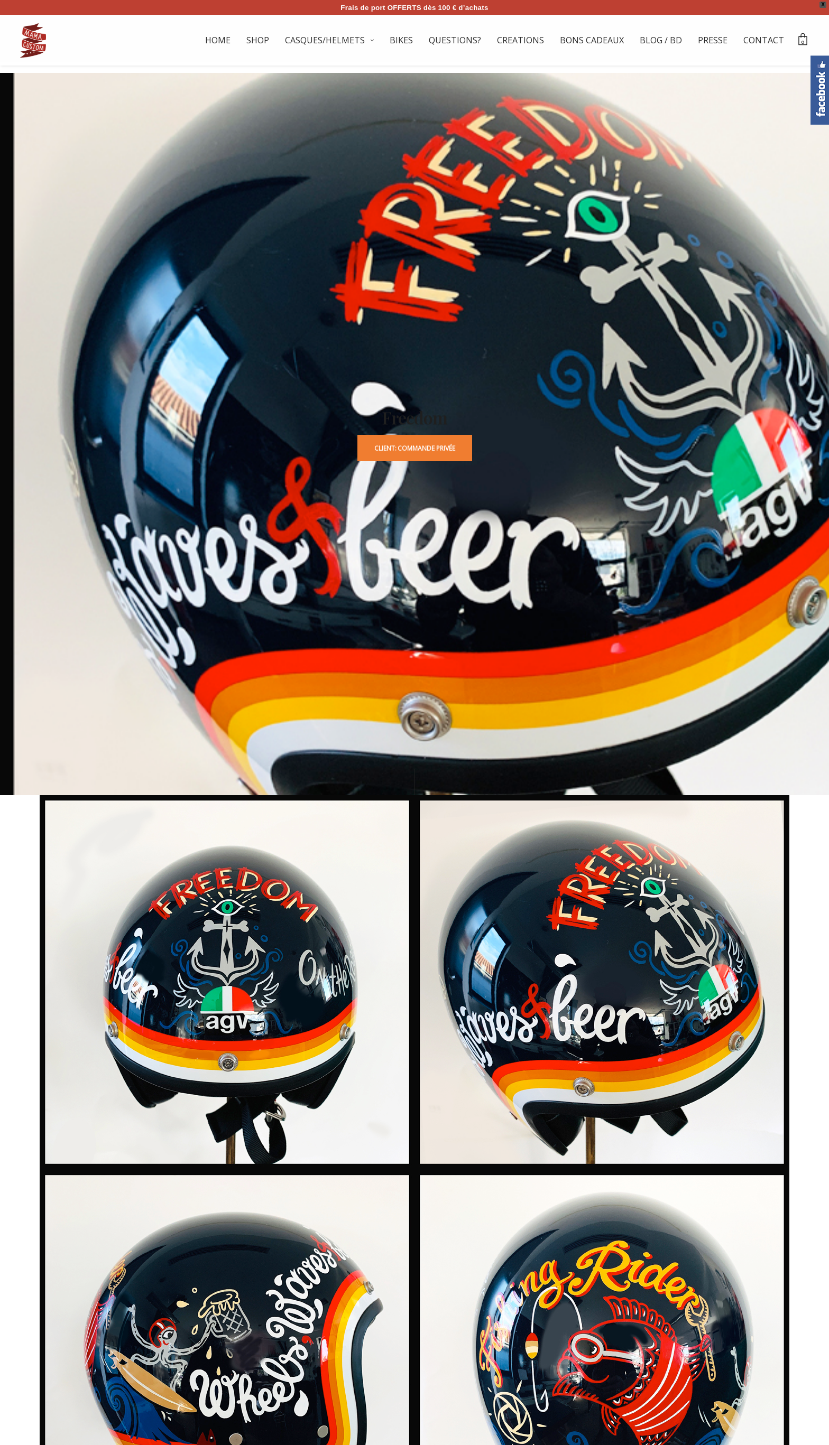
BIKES (401, 40)
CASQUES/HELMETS (325, 40)
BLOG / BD (661, 40)
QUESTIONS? (455, 40)
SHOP (257, 40)
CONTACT (763, 40)
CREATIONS (520, 40)
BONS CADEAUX (592, 40)
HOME (218, 40)
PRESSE (712, 40)
